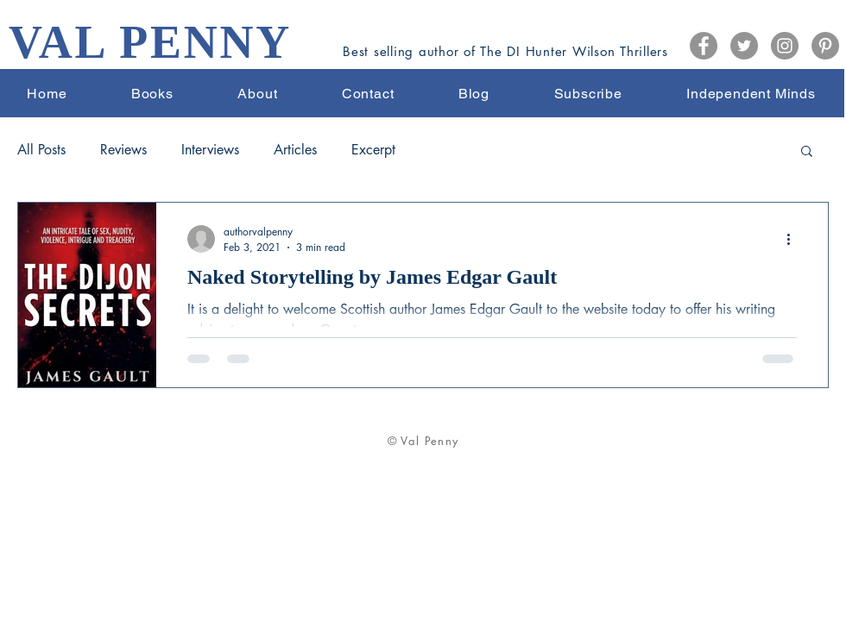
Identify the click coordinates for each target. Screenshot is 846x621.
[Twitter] (744, 46)
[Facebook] (703, 46)
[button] (807, 152)
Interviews (210, 150)
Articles (295, 150)
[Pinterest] (825, 46)
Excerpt (373, 150)
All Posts (41, 150)
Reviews (123, 150)
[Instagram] (785, 46)
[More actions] (794, 239)
